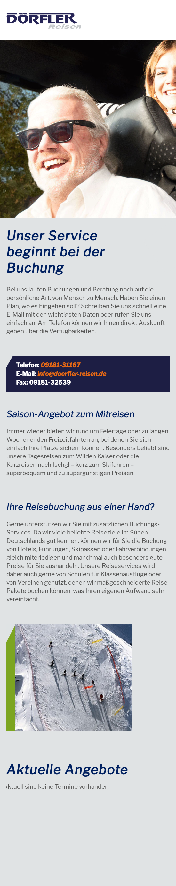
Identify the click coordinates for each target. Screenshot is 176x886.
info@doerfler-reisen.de (71, 374)
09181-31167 (60, 365)
